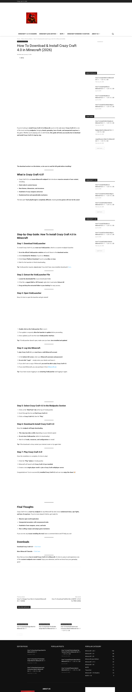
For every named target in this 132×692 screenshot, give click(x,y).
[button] (113, 34)
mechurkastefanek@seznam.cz (59, 673)
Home (18, 39)
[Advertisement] (80, 18)
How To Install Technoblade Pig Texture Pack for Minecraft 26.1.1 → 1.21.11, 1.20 (71, 623)
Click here (38, 519)
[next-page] (21, 606)
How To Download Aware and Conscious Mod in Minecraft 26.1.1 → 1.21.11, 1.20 (70, 600)
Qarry (22, 57)
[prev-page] (18, 606)
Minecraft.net (52, 339)
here (69, 239)
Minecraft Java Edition (26, 39)
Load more (100, 148)
